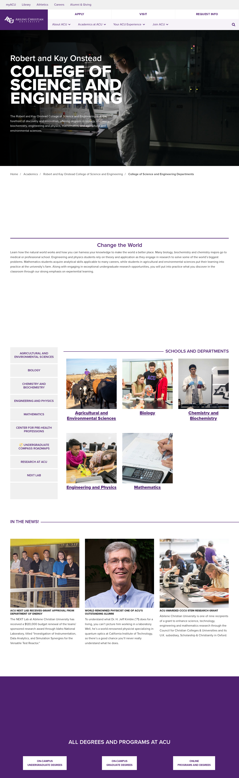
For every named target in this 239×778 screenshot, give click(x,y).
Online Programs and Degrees (194, 763)
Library (26, 5)
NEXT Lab (34, 475)
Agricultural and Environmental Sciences (34, 355)
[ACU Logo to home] (23, 20)
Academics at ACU (92, 24)
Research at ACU (34, 462)
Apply (79, 14)
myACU (11, 5)
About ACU (61, 24)
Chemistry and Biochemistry (34, 385)
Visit (143, 14)
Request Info (207, 14)
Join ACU (160, 24)
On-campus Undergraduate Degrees (44, 763)
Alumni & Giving (80, 5)
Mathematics (34, 414)
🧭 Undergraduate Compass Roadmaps (34, 446)
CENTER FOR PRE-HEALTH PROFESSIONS (34, 429)
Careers (59, 5)
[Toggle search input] (234, 25)
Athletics (42, 5)
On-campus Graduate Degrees (119, 763)
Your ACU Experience (129, 24)
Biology (34, 370)
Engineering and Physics (34, 401)
